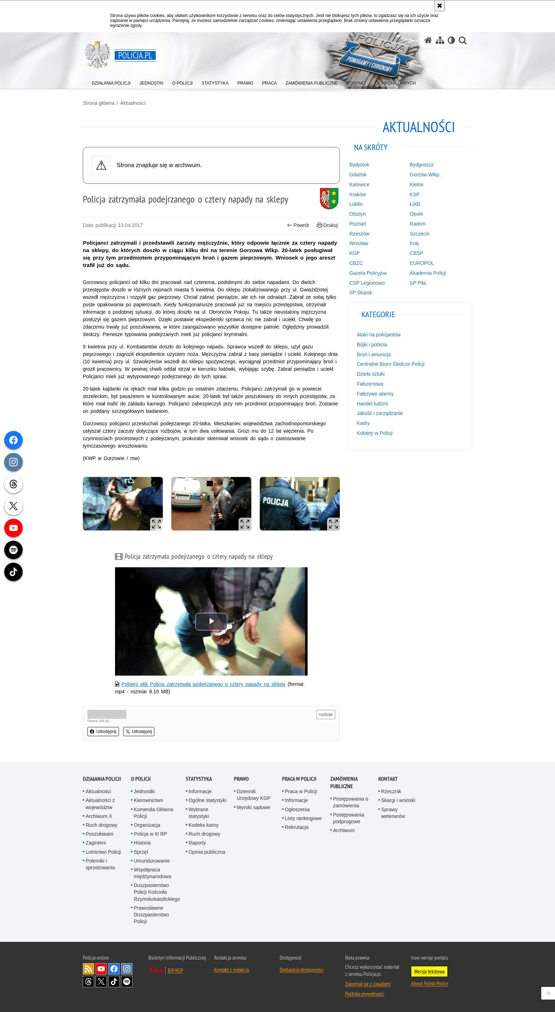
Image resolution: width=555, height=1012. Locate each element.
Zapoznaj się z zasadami (367, 983)
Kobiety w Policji (375, 433)
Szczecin (420, 234)
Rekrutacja (297, 827)
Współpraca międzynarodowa (152, 873)
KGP (354, 253)
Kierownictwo (148, 800)
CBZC (356, 263)
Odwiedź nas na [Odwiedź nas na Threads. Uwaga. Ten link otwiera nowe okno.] (88, 981)
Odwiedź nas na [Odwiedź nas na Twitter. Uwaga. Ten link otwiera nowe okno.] (101, 981)
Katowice (359, 184)
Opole (416, 214)
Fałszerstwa (370, 384)
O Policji (141, 779)
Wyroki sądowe (253, 807)
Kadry (363, 423)
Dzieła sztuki (371, 374)
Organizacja (147, 825)
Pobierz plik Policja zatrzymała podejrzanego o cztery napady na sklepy (203, 684)
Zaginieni (96, 843)
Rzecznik (391, 791)
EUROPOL (422, 263)
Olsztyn (357, 214)
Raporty (197, 843)
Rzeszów (359, 234)
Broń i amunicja (374, 354)
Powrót (298, 225)
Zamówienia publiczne (343, 782)
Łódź (415, 204)
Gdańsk (357, 174)
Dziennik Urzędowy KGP (254, 795)
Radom (418, 224)
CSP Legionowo (367, 283)
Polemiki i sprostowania (100, 864)
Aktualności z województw (100, 803)
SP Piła (418, 283)
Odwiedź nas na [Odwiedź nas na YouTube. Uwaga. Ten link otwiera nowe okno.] (101, 968)
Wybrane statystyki (199, 813)
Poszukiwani (99, 834)
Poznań (357, 224)
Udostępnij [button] (103, 731)
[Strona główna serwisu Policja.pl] (428, 40)
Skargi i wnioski (398, 800)
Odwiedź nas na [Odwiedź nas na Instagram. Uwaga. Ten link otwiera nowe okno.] (126, 968)
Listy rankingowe (303, 818)
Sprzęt (141, 852)
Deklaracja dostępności (302, 969)
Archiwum (344, 830)
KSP (415, 194)
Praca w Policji (299, 779)
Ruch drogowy (102, 825)
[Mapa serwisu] (440, 40)
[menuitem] (111, 81)
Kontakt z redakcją (231, 969)
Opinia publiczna (207, 852)
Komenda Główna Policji (153, 813)
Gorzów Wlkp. (425, 174)
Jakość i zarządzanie (380, 413)
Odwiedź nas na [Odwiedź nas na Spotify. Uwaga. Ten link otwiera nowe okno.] (126, 981)
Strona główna (99, 103)
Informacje (200, 791)
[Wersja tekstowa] (451, 40)
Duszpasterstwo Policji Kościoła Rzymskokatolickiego (157, 892)
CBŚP (416, 253)
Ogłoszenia (297, 809)
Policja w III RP (150, 834)
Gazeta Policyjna (368, 273)
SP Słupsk (360, 292)
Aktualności (132, 103)
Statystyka (199, 779)
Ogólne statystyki (208, 800)
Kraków (357, 194)
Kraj (414, 243)
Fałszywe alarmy (375, 394)
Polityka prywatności (364, 993)
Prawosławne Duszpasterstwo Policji (151, 914)
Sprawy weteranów (393, 813)
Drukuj (327, 225)
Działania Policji (102, 779)
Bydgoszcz (422, 164)
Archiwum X (99, 816)
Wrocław (358, 243)
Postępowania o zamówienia (350, 802)
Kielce (416, 184)
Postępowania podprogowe (348, 818)
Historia (142, 843)
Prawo (241, 779)
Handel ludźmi (372, 403)
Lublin (355, 204)
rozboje (326, 714)
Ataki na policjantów (379, 334)
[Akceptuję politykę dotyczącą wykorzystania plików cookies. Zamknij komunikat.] (439, 5)
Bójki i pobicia (372, 344)
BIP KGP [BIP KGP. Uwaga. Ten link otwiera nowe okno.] (175, 970)
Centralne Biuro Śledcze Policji (390, 364)
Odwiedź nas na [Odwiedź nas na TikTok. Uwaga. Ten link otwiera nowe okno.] (114, 981)
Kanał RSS (88, 968)
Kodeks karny (204, 825)
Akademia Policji (428, 273)
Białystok (359, 164)
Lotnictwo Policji (103, 852)
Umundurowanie (152, 861)
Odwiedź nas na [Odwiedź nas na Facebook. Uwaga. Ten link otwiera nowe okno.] (114, 968)
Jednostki (144, 791)
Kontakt (388, 779)
